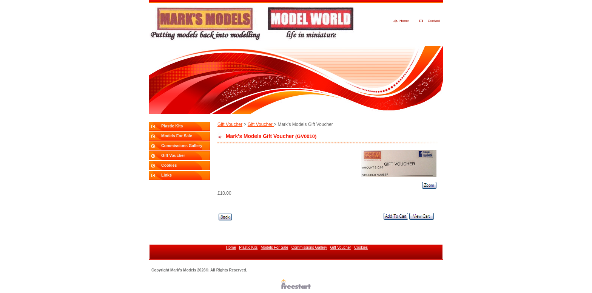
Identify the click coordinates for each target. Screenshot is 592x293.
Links (166, 175)
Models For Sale (176, 135)
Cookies (169, 165)
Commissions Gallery (181, 145)
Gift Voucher (173, 155)
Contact (434, 21)
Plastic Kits (172, 126)
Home (404, 21)
